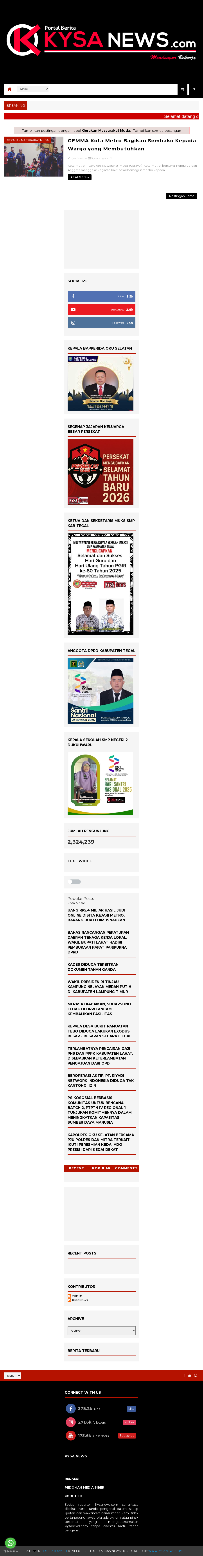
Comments (126, 1168)
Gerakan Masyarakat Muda (28, 140)
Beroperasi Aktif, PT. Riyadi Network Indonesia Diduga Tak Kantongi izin (101, 1081)
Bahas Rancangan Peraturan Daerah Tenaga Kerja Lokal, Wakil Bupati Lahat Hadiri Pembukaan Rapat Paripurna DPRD (98, 942)
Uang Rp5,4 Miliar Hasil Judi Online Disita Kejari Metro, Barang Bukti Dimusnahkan (96, 915)
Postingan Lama (181, 196)
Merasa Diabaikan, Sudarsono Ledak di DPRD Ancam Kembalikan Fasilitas (99, 1009)
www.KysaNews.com (165, 1550)
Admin (77, 1296)
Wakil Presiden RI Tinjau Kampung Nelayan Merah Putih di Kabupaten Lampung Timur (99, 987)
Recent (76, 1168)
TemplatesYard (54, 1550)
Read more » (79, 177)
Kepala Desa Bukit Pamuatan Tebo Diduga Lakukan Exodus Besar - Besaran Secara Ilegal (99, 1031)
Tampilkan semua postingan (157, 130)
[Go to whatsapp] (10, 1543)
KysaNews (80, 1300)
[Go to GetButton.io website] (11, 1551)
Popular (101, 1168)
